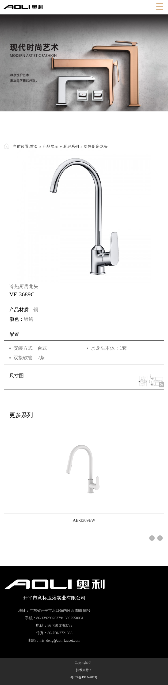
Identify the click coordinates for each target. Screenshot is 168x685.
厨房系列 (71, 147)
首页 (34, 147)
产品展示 (51, 147)
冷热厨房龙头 (96, 147)
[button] (152, 538)
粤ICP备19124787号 (84, 677)
